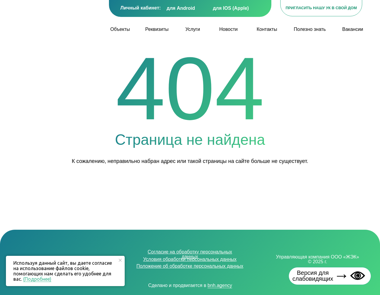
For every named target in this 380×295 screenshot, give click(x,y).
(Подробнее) (37, 279)
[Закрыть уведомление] (120, 260)
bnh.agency (220, 285)
